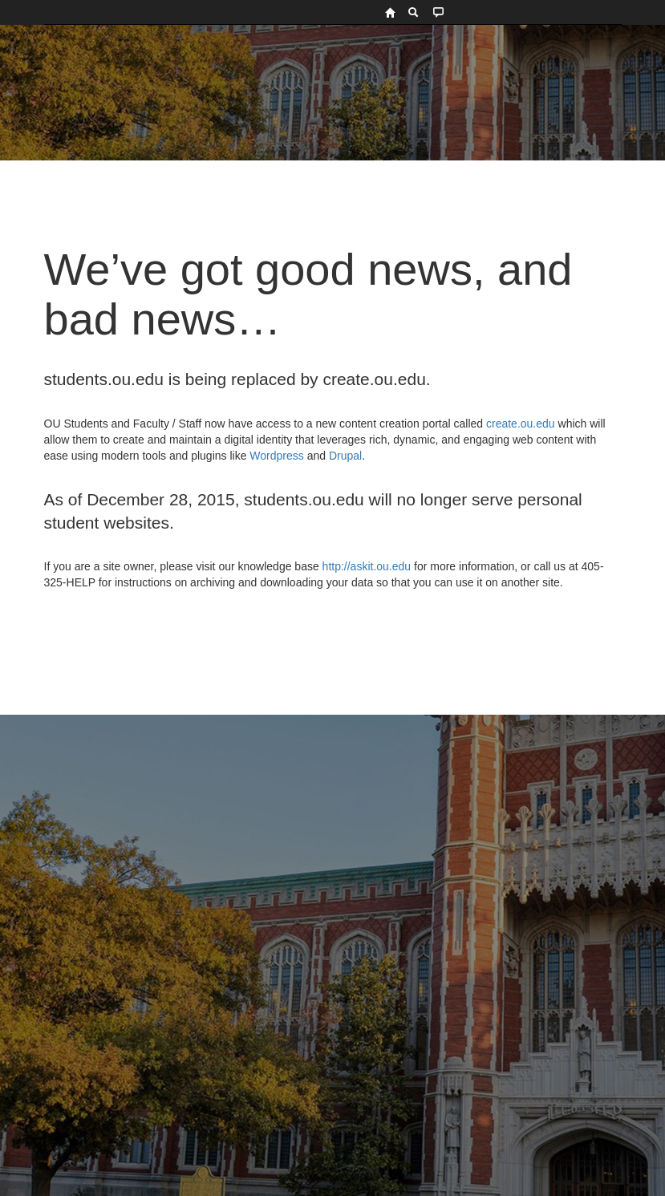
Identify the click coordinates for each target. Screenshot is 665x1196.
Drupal (345, 455)
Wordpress (276, 455)
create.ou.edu (519, 423)
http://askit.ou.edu (367, 566)
